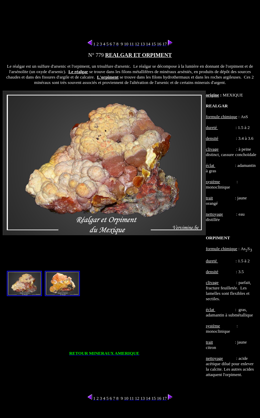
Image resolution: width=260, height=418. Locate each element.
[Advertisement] (131, 18)
